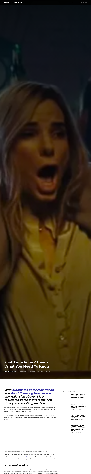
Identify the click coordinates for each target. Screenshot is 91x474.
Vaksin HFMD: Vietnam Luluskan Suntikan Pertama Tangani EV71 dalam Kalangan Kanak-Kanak (78, 428)
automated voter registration (33, 390)
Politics (13, 371)
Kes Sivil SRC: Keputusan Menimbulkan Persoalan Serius (78, 416)
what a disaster (28, 457)
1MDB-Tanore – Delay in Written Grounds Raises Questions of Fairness (78, 396)
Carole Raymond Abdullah (36, 371)
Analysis (73, 409)
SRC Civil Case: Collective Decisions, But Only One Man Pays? (78, 406)
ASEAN (72, 432)
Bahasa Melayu (74, 419)
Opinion (7, 371)
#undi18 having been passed (31, 393)
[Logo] (13, 2)
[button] (72, 2)
